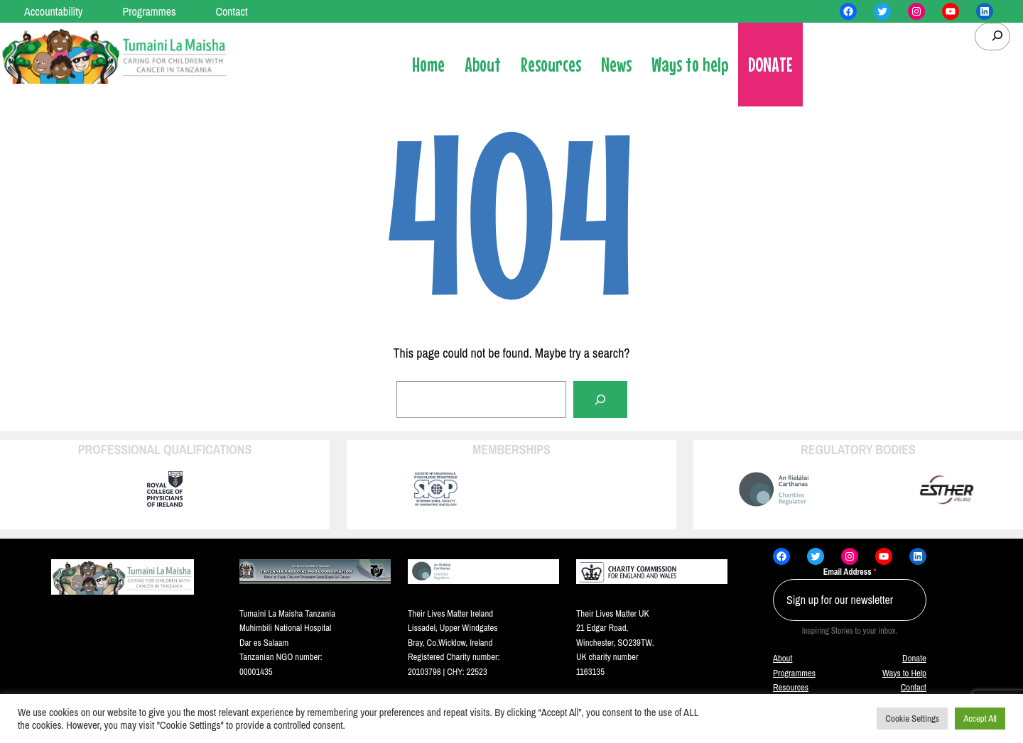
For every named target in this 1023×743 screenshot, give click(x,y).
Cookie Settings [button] (912, 718)
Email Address (850, 572)
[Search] (600, 399)
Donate (914, 658)
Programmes (794, 673)
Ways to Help (904, 673)
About (782, 658)
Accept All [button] (980, 718)
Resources (790, 687)
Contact (913, 687)
